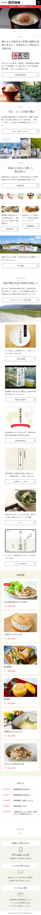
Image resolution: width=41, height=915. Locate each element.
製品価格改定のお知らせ (21, 789)
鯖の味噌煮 (7, 666)
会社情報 (20, 266)
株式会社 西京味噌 (11, 2)
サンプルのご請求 (20, 888)
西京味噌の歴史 (20, 75)
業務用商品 (31, 226)
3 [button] (20, 34)
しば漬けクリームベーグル (13, 634)
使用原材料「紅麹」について (23, 800)
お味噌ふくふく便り (20, 481)
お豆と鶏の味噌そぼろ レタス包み (15, 602)
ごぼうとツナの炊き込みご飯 (14, 764)
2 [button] (17, 34)
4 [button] (24, 34)
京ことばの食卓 (20, 563)
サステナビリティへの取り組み (20, 300)
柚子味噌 (7, 699)
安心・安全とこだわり (20, 131)
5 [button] (27, 34)
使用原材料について (20, 806)
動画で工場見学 (20, 400)
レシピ (20, 522)
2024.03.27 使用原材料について (20, 6)
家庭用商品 (20, 185)
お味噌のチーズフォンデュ (13, 731)
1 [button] (14, 34)
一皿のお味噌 (20, 359)
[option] (20, 18)
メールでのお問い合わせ (20, 866)
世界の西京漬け (20, 441)
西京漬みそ (10, 229)
